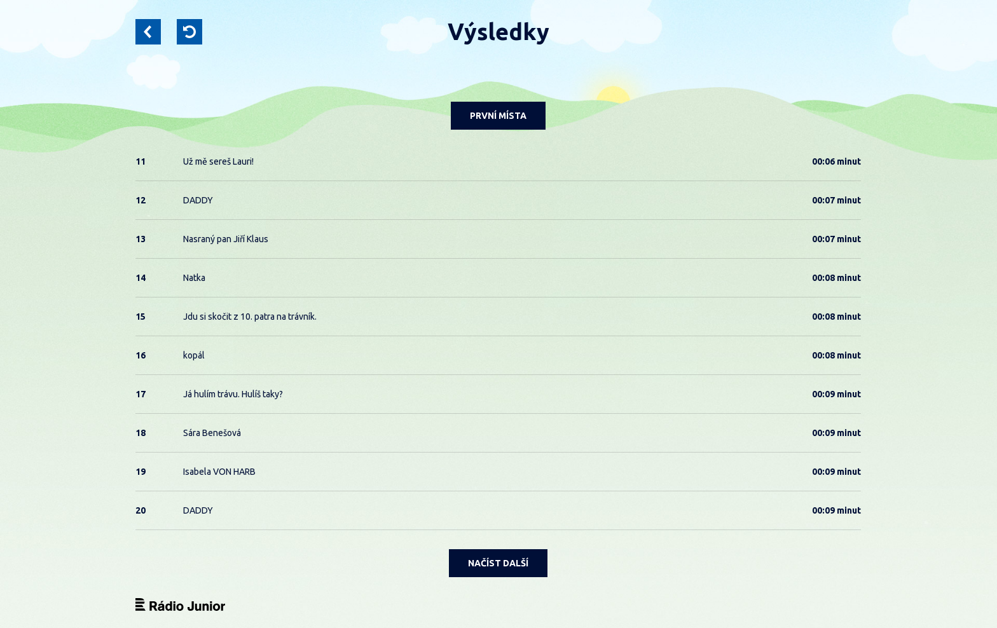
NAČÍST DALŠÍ (498, 563)
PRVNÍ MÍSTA (498, 116)
